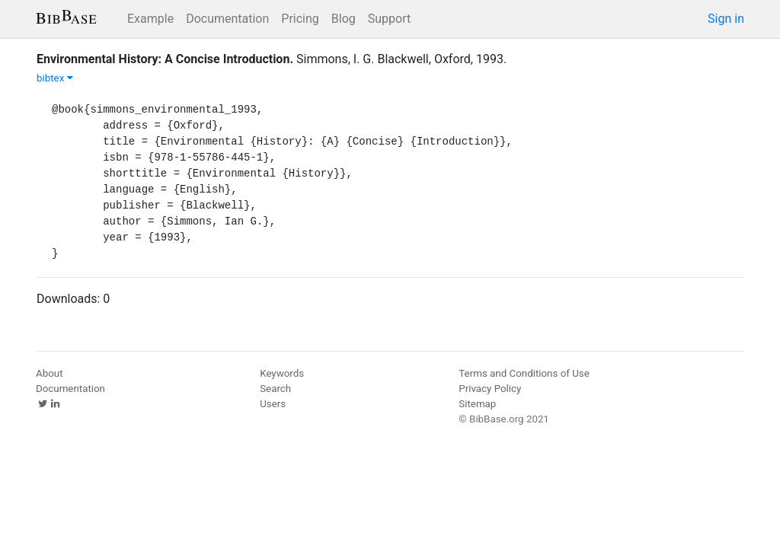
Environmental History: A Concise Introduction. (165, 59)
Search (275, 388)
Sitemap (477, 403)
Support (389, 18)
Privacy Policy (490, 388)
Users (273, 403)
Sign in (726, 18)
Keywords (282, 373)
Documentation (227, 18)
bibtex (55, 78)
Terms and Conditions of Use (524, 373)
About (49, 373)
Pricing (300, 18)
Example (150, 18)
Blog (343, 18)
